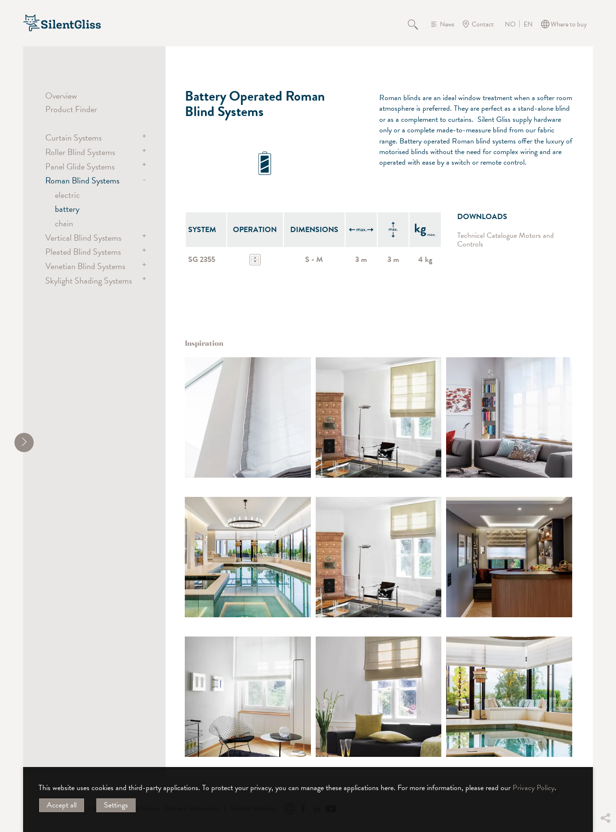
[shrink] (24, 442)
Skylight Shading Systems (88, 280)
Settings (116, 805)
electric (67, 194)
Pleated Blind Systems (83, 251)
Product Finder (71, 109)
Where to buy (569, 24)
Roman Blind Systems (82, 180)
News (447, 24)
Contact (483, 24)
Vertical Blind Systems (83, 237)
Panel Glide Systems (80, 166)
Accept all (62, 805)
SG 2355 (201, 259)
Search (418, 24)
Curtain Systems (73, 137)
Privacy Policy (533, 787)
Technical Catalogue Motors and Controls (505, 240)
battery (67, 208)
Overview (61, 95)
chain (64, 223)
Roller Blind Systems (80, 151)
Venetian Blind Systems (85, 266)
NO (510, 24)
